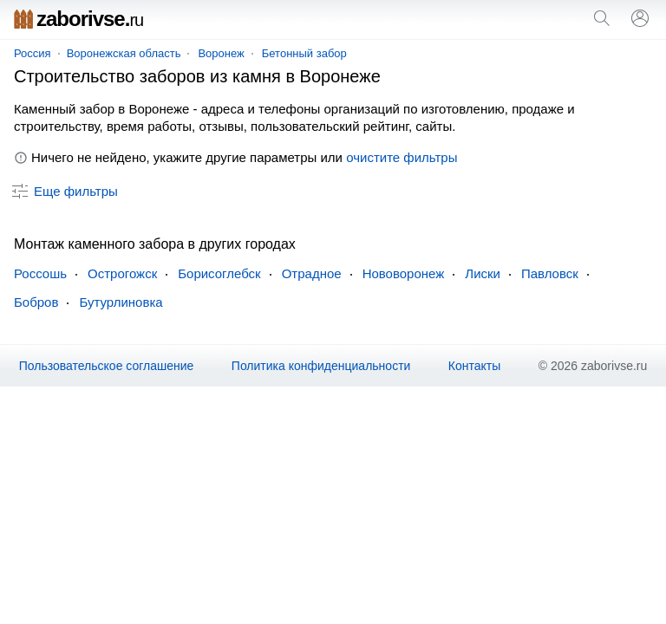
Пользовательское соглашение (106, 366)
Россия (32, 53)
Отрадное (312, 273)
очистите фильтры (401, 157)
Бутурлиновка (120, 302)
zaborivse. (78, 18)
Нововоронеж (403, 273)
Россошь (40, 273)
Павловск (549, 273)
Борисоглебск (219, 273)
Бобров (36, 302)
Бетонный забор (304, 53)
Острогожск (122, 273)
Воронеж (221, 53)
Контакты (474, 366)
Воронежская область (124, 53)
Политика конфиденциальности (321, 366)
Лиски (482, 273)
